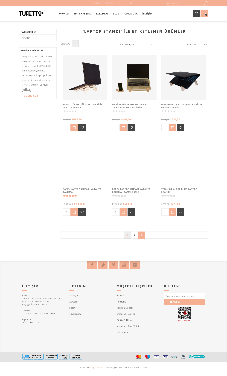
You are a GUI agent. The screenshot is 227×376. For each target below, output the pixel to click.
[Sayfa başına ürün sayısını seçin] (197, 44)
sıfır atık (25, 85)
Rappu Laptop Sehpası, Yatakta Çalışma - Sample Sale (131, 190)
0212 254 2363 (29, 313)
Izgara (75, 43)
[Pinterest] (113, 265)
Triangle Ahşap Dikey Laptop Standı (179, 190)
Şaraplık (34, 84)
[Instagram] (135, 265)
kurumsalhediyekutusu (33, 70)
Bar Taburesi (44, 61)
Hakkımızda (122, 332)
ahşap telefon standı (31, 56)
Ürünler (26, 37)
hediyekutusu (44, 65)
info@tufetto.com (31, 322)
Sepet (72, 307)
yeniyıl (44, 85)
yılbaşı (27, 89)
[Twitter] (103, 265)
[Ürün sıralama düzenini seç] (139, 44)
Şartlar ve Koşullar (126, 313)
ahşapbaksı (46, 56)
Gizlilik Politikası (124, 320)
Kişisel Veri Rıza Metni (128, 326)
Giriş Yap (109, 3)
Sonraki (141, 235)
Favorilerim (75, 313)
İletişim (120, 295)
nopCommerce (98, 367)
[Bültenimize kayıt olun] (184, 296)
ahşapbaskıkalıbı (30, 61)
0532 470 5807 (47, 313)
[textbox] (184, 3)
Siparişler (74, 295)
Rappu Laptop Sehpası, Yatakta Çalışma (82, 190)
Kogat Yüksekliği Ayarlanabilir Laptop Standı (82, 106)
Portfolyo (121, 301)
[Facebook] (92, 265)
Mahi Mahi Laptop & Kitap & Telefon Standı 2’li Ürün (129, 106)
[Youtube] (124, 265)
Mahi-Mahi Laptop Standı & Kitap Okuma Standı (182, 106)
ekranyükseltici (29, 66)
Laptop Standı (44, 75)
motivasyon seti (44, 80)
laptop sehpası (28, 75)
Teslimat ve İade (125, 307)
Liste (81, 43)
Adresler (73, 301)
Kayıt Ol (97, 3)
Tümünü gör (30, 95)
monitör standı (29, 80)
